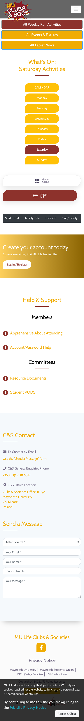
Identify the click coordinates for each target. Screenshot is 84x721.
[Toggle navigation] (76, 9)
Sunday (42, 160)
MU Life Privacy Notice (28, 707)
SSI (57, 674)
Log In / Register (17, 264)
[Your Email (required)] (42, 552)
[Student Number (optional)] (42, 570)
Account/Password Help (30, 347)
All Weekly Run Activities (42, 24)
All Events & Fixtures (42, 35)
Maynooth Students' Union (57, 669)
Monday (42, 98)
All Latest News (42, 45)
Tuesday (42, 108)
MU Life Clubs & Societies (42, 637)
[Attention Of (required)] (42, 542)
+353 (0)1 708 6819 (17, 475)
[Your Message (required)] (42, 587)
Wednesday (42, 118)
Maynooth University (23, 669)
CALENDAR (42, 87)
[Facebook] (42, 648)
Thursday (42, 129)
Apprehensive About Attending (36, 333)
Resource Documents (28, 378)
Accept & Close (67, 713)
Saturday (42, 149)
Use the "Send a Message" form (25, 459)
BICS (30, 674)
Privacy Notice (42, 660)
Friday (42, 139)
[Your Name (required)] (42, 561)
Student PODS (23, 392)
